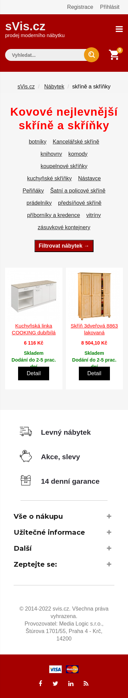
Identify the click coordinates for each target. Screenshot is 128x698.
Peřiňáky (33, 191)
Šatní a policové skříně (77, 191)
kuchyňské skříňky (49, 178)
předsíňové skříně (79, 203)
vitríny (93, 215)
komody (77, 154)
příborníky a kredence (53, 215)
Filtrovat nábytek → (64, 246)
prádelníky (39, 203)
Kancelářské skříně (76, 142)
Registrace (80, 7)
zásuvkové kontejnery (64, 227)
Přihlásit (109, 7)
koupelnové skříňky (64, 166)
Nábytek (54, 86)
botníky (37, 142)
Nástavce (89, 178)
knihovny (51, 154)
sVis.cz (35, 28)
